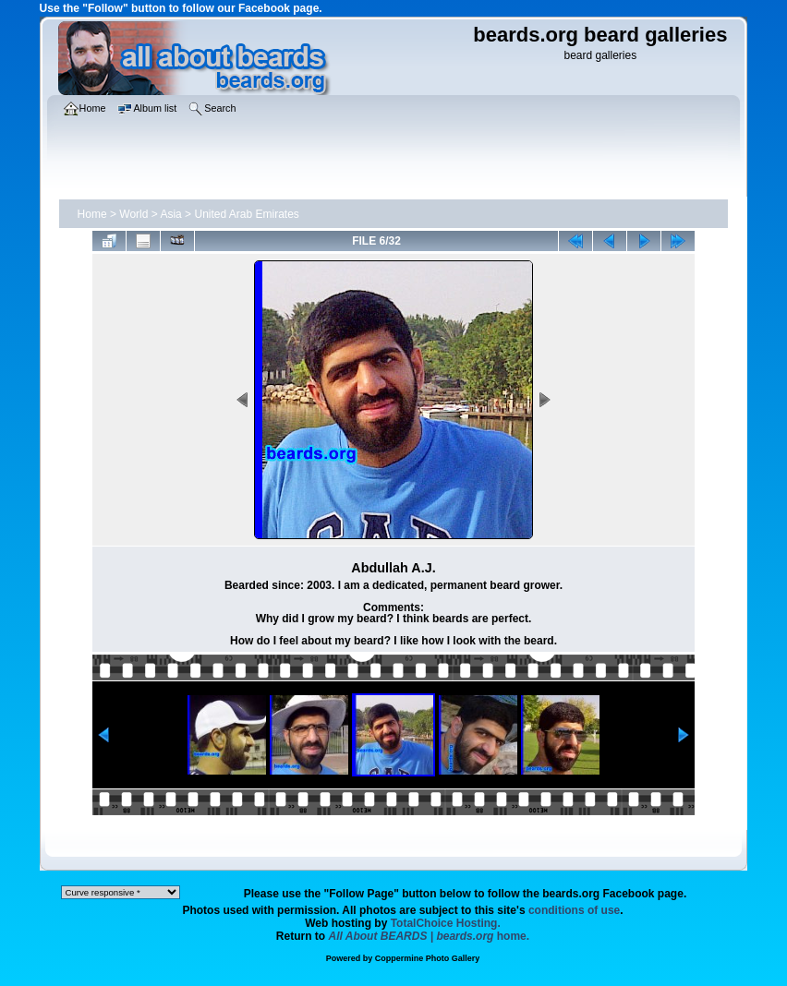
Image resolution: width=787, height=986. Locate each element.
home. (429, 936)
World (133, 214)
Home (92, 214)
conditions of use (574, 910)
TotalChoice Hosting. (446, 923)
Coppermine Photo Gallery (427, 958)
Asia (170, 214)
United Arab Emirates (246, 214)
